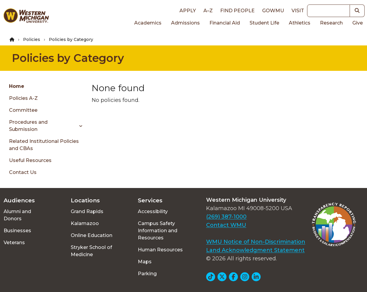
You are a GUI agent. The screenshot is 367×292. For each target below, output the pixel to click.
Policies (31, 39)
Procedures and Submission (28, 125)
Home (16, 86)
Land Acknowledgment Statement (255, 250)
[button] (357, 10)
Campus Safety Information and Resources (157, 231)
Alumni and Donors (17, 215)
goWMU (273, 10)
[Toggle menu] (79, 125)
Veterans (14, 242)
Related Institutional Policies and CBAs (44, 144)
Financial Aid (224, 23)
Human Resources (160, 250)
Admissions (185, 23)
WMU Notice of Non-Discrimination (255, 242)
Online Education (91, 235)
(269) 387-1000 (226, 216)
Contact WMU (226, 225)
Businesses (17, 230)
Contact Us (23, 172)
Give (357, 23)
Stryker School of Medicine (91, 250)
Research (331, 23)
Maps (145, 262)
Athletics (299, 23)
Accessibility (153, 211)
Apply (187, 10)
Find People (237, 10)
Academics (147, 23)
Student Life (264, 23)
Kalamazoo (85, 223)
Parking (147, 273)
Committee (23, 110)
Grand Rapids (87, 211)
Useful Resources (30, 160)
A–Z (208, 10)
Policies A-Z (23, 98)
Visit (298, 10)
